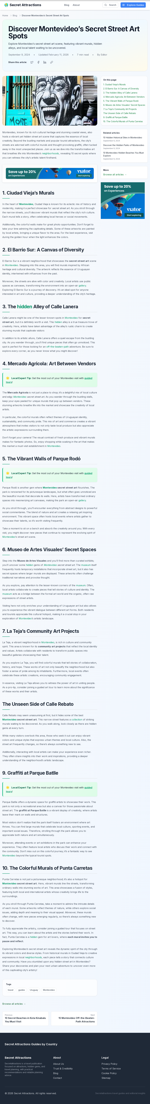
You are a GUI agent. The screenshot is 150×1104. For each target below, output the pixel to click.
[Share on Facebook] (38, 62)
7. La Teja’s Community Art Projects (120, 108)
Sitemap (106, 1077)
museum (86, 564)
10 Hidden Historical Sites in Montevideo (122, 137)
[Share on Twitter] (32, 62)
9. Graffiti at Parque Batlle (115, 116)
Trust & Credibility (63, 1068)
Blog (66, 5)
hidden (24, 306)
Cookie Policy (109, 1072)
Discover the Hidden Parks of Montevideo (123, 144)
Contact (57, 1077)
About (76, 5)
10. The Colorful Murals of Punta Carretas (123, 121)
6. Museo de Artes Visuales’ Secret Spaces (124, 104)
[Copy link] (51, 62)
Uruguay (34, 989)
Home (5, 15)
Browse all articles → (14, 1003)
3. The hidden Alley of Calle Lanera (120, 92)
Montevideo (26, 203)
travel (10, 989)
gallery (82, 285)
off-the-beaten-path (57, 346)
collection (76, 718)
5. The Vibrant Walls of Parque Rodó (121, 100)
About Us (58, 1063)
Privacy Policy (109, 1063)
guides (21, 989)
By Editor (102, 54)
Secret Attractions (23, 5)
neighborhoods (50, 152)
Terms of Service (111, 1068)
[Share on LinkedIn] (44, 62)
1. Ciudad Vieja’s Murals (114, 84)
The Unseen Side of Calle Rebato (119, 112)
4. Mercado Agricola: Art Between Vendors (124, 96)
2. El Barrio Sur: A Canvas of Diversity (121, 88)
